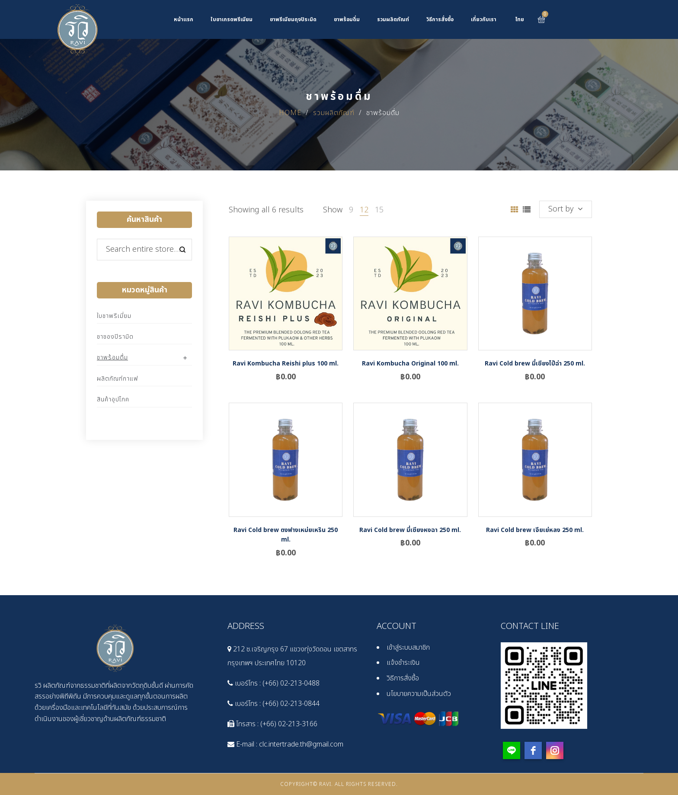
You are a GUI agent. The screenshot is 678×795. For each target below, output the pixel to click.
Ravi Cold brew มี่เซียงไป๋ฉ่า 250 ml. (535, 363)
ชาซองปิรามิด (115, 336)
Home (290, 113)
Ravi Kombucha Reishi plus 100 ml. (286, 363)
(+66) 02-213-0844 (291, 704)
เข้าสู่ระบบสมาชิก (408, 647)
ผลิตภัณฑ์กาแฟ (117, 378)
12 (364, 210)
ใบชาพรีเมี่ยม (114, 316)
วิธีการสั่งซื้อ (403, 678)
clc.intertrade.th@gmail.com (301, 744)
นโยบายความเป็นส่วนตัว (419, 694)
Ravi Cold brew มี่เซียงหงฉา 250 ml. (410, 530)
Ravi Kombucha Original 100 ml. (410, 363)
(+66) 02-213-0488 (291, 683)
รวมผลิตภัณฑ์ (334, 113)
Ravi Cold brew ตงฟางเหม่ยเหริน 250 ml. (285, 535)
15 (379, 210)
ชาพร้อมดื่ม (112, 357)
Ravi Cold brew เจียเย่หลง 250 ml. (535, 530)
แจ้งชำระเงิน (403, 662)
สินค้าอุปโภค (113, 399)
